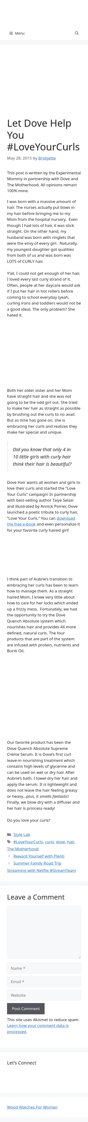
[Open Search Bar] (76, 33)
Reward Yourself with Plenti (38, 856)
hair (70, 841)
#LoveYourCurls (28, 841)
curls (49, 841)
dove (60, 841)
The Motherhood (22, 848)
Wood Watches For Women (32, 1107)
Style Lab (21, 834)
